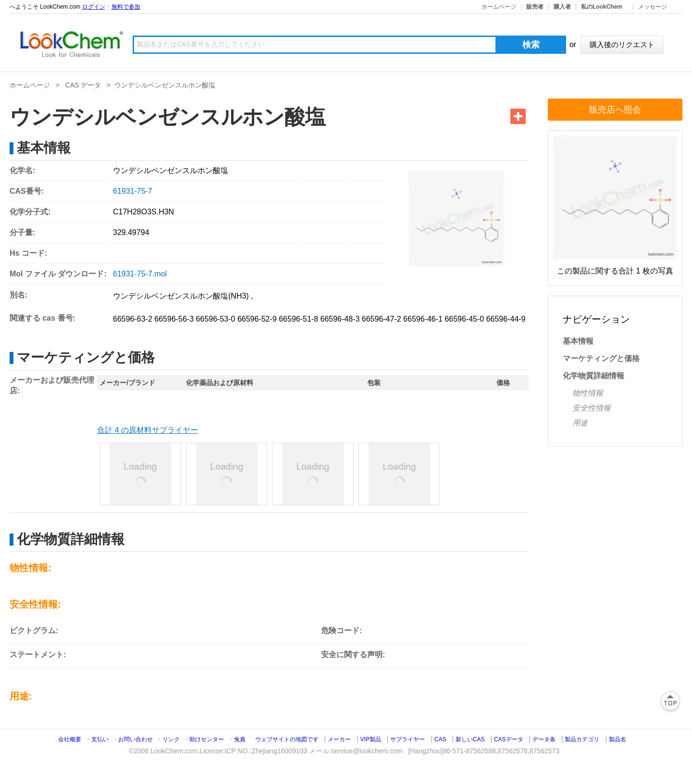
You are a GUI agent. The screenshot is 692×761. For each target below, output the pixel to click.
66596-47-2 (381, 319)
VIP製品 (370, 739)
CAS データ (83, 85)
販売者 (535, 6)
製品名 (617, 739)
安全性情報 (591, 408)
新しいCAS (470, 739)
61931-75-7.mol (140, 274)
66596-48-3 (339, 319)
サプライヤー (407, 739)
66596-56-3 (174, 319)
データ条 (544, 739)
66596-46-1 (423, 319)
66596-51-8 (298, 319)
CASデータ (508, 739)
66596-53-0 (215, 319)
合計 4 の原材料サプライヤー (147, 430)
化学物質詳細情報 (593, 376)
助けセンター (206, 739)
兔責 (240, 739)
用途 (580, 423)
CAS (440, 739)
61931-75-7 (132, 191)
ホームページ (499, 6)
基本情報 (578, 341)
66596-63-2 (132, 319)
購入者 (562, 6)
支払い (100, 739)
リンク (171, 739)
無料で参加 (125, 6)
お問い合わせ (136, 739)
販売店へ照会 (615, 109)
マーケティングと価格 (601, 358)
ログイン (93, 6)
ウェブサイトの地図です (287, 739)
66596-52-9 (257, 319)
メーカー (339, 739)
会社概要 (69, 739)
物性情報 (587, 393)
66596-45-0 (464, 319)
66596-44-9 (506, 319)
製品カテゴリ (582, 739)
